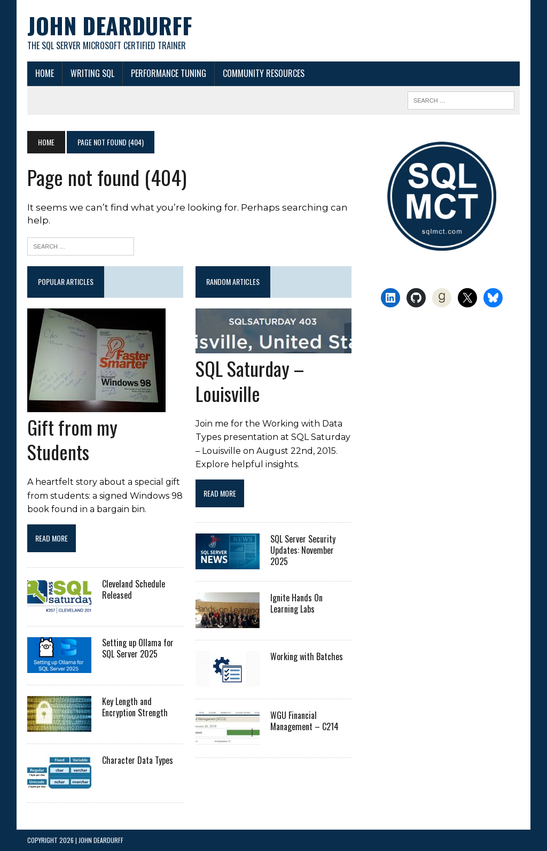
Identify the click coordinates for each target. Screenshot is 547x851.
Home (44, 73)
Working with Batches (306, 656)
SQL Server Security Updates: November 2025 (302, 550)
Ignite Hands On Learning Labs (296, 603)
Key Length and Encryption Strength (135, 707)
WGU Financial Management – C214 (304, 721)
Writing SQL (92, 73)
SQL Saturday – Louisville (250, 380)
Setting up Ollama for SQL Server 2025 (138, 648)
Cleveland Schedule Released (133, 589)
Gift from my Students (72, 439)
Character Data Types (137, 760)
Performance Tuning (168, 73)
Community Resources (263, 73)
